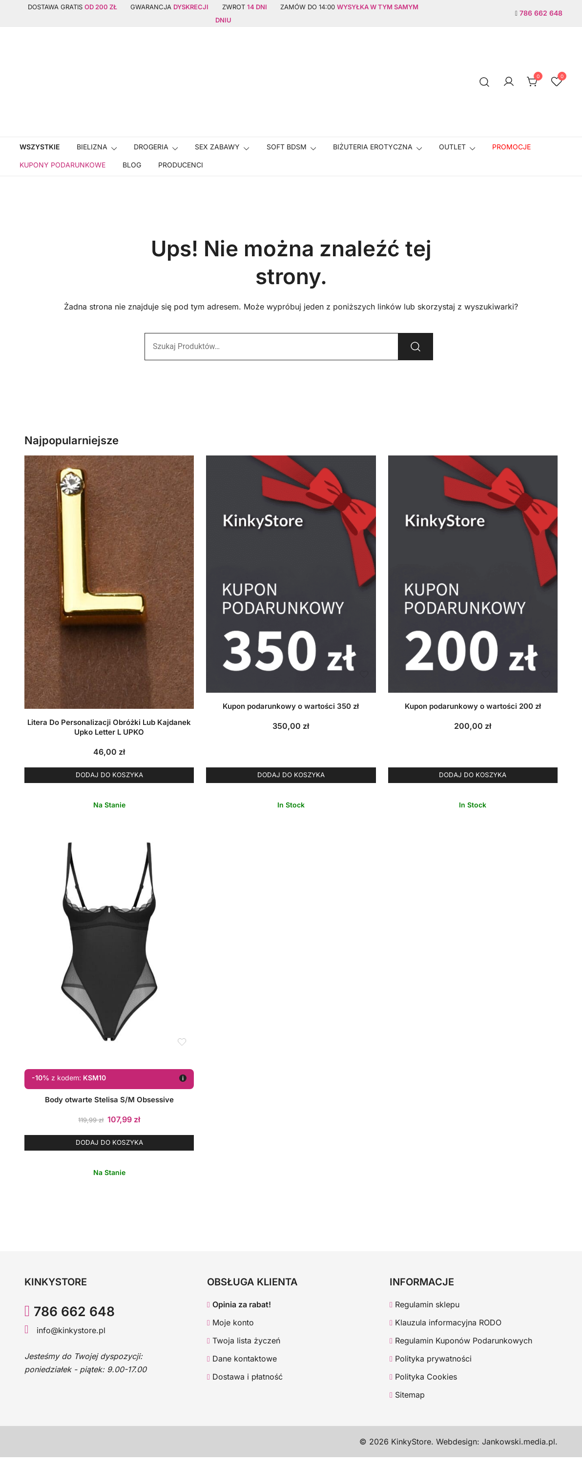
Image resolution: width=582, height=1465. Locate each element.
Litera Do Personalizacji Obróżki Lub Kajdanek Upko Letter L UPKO (109, 727)
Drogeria (151, 147)
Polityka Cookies (423, 1384)
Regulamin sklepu (424, 1313)
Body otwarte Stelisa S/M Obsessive (109, 1103)
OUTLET (452, 147)
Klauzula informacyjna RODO (445, 1331)
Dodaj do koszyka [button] (109, 777)
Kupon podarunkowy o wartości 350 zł (291, 706)
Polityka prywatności (431, 1366)
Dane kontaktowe (242, 1366)
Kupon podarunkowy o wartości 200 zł (473, 706)
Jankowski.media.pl (518, 1449)
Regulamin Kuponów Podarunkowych (461, 1348)
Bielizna (92, 147)
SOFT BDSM (287, 147)
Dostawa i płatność (245, 1384)
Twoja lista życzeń (243, 1348)
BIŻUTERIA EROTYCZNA (373, 147)
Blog (132, 165)
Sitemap (407, 1402)
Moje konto (230, 1331)
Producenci (180, 165)
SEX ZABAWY (217, 147)
